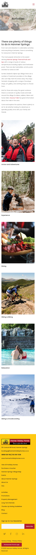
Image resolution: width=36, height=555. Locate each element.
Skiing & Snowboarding (10, 419)
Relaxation (5, 368)
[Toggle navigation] (34, 4)
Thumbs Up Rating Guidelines (11, 506)
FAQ (2, 486)
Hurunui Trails (14, 98)
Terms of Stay (6, 541)
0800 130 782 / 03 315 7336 (11, 455)
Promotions (5, 496)
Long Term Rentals (7, 503)
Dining (3, 266)
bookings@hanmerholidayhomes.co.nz (15, 451)
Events (3, 475)
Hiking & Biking (7, 317)
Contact (4, 513)
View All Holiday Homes (9, 465)
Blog (3, 510)
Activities (4, 492)
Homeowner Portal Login (11, 545)
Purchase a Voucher (8, 468)
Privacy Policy (17, 541)
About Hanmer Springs (9, 479)
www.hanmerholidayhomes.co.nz (13, 458)
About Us (4, 482)
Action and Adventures (10, 164)
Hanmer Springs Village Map (11, 472)
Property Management (9, 499)
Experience (5, 215)
